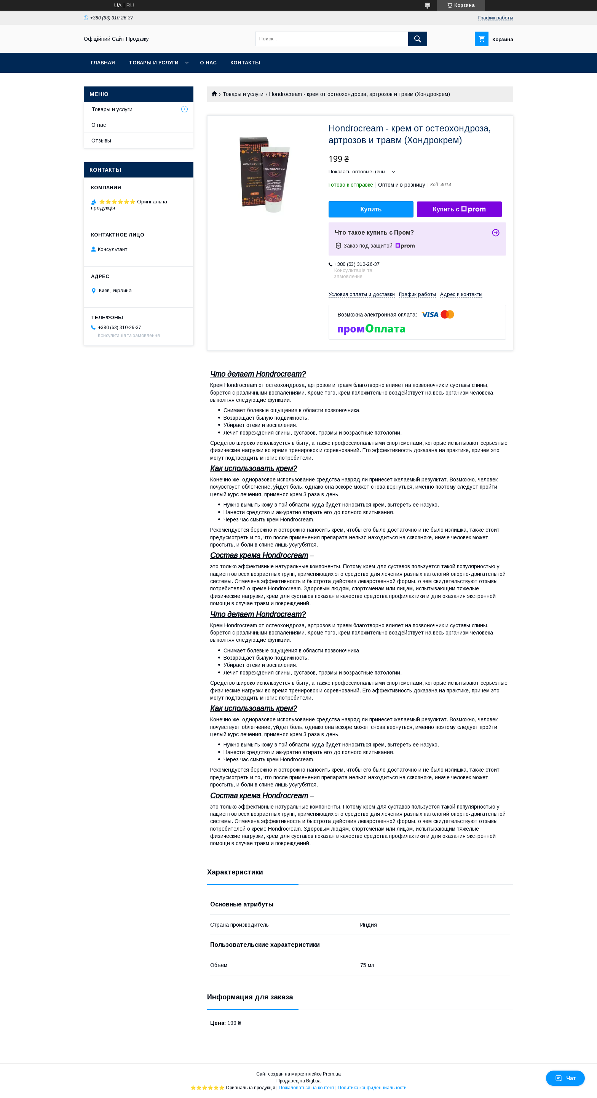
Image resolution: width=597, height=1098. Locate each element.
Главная (103, 63)
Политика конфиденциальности (372, 1087)
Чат (565, 1078)
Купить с (459, 209)
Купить (371, 209)
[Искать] (417, 39)
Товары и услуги (154, 63)
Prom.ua (332, 1074)
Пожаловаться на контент (306, 1087)
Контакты (245, 63)
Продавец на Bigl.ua (298, 1081)
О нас (208, 63)
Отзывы (101, 140)
